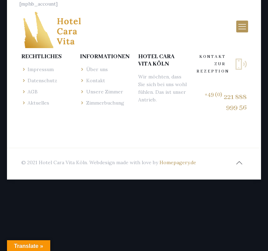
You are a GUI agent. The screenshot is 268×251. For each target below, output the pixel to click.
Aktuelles (38, 103)
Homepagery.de (177, 162)
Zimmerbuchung (105, 103)
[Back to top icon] (239, 162)
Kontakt (95, 80)
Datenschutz (42, 80)
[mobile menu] (242, 26)
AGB (33, 92)
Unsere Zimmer (104, 92)
